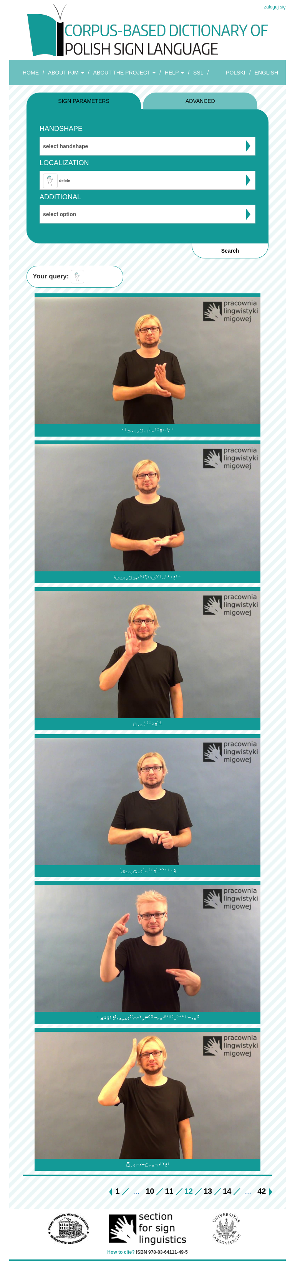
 (147, 871)
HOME (31, 73)
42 (261, 1191)
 (147, 724)
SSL (198, 73)
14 (227, 1191)
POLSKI (235, 73)
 (147, 1165)
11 (169, 1191)
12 (188, 1191)
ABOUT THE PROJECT (124, 73)
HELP (174, 73)
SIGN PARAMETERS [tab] (83, 101)
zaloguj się (275, 7)
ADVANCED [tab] (200, 101)
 (147, 577)
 (147, 1018)
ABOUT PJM (66, 73)
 (147, 430)
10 (150, 1191)
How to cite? (120, 1252)
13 (208, 1191)
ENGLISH (266, 73)
